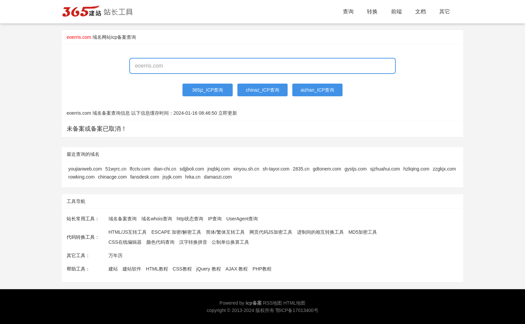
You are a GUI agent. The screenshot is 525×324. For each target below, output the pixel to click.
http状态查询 (190, 218)
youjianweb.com (85, 169)
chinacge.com (112, 177)
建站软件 (132, 269)
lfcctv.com (140, 169)
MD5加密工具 (363, 232)
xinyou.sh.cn (246, 169)
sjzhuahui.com (385, 169)
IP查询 (215, 218)
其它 (444, 11)
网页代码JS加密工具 (270, 232)
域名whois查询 (156, 218)
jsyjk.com (172, 177)
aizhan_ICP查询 (317, 90)
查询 (348, 11)
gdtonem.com (327, 169)
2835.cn (301, 169)
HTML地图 (294, 303)
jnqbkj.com (218, 169)
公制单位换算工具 (230, 242)
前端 (396, 11)
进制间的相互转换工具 (320, 232)
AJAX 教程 (237, 269)
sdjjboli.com (191, 169)
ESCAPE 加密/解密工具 (176, 232)
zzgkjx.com (444, 169)
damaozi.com (218, 177)
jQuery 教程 (208, 269)
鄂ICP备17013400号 (297, 310)
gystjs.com (356, 169)
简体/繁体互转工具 (225, 232)
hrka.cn (193, 177)
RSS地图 (272, 303)
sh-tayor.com (275, 169)
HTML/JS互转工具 (127, 232)
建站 (113, 269)
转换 (372, 11)
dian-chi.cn (165, 169)
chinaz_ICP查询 (262, 90)
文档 (420, 11)
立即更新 (227, 113)
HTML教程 (157, 269)
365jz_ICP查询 (207, 90)
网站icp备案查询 (119, 37)
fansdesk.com (144, 177)
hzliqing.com (416, 169)
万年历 (115, 255)
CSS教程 (182, 269)
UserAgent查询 (242, 218)
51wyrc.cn (115, 169)
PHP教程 (262, 269)
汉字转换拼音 (193, 242)
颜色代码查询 (160, 242)
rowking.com (81, 177)
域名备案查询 (122, 218)
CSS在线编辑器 (125, 242)
